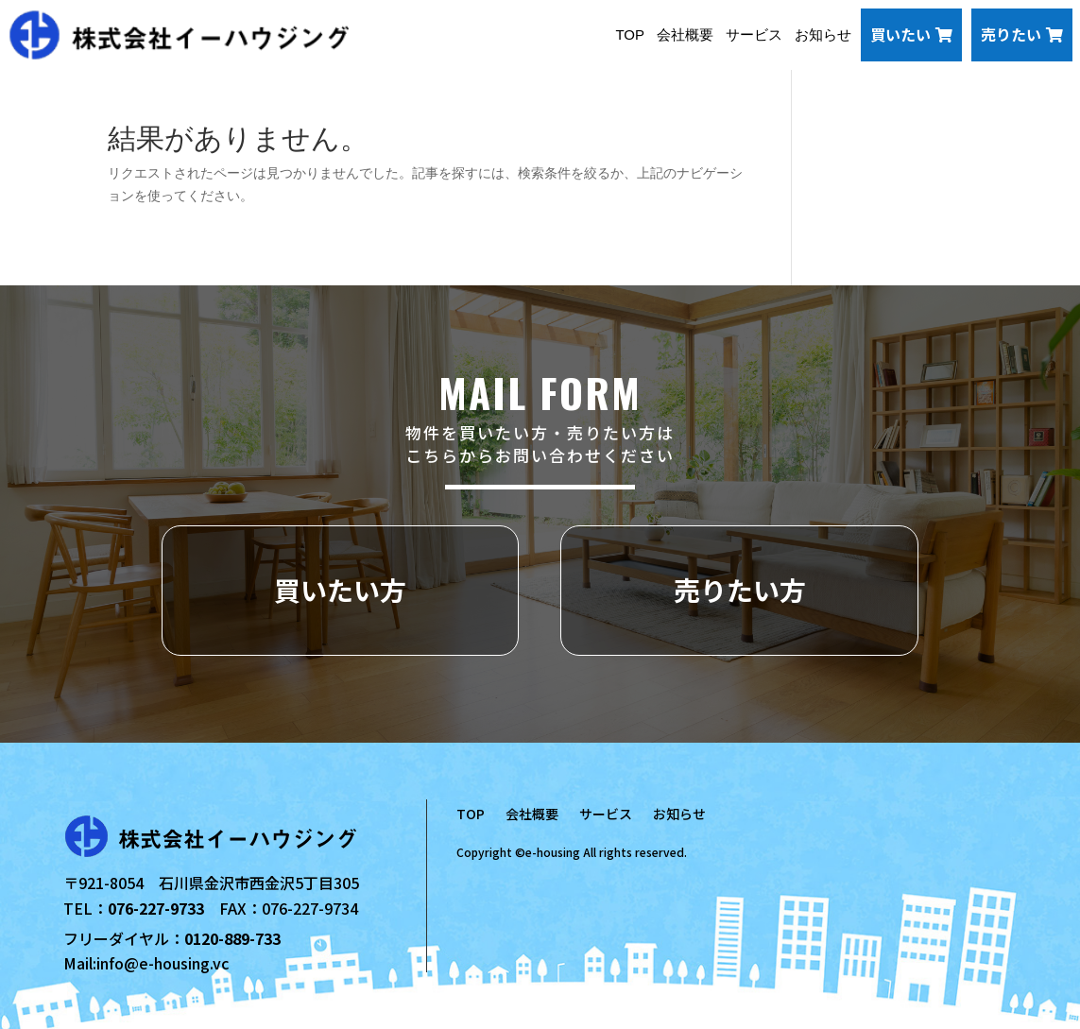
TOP (629, 34)
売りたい (1022, 34)
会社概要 (685, 34)
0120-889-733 (232, 938)
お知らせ (823, 34)
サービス (754, 34)
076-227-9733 (156, 908)
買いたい (911, 34)
